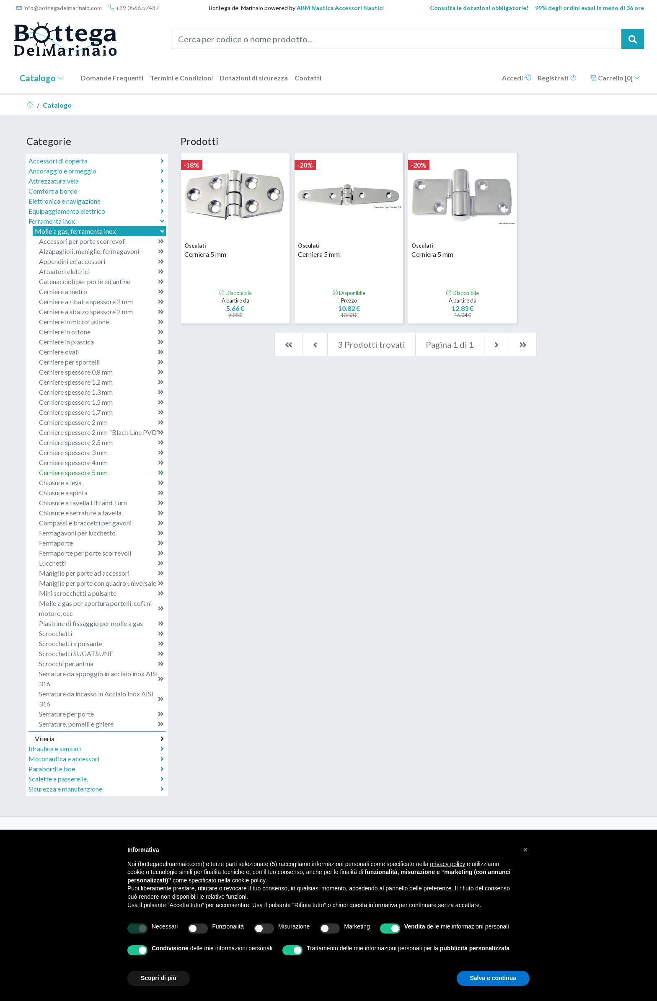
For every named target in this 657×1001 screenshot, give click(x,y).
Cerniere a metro (101, 292)
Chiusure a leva (101, 483)
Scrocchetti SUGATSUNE (101, 654)
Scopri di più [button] (158, 978)
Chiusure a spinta (101, 493)
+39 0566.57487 (134, 7)
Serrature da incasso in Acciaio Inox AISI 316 (101, 699)
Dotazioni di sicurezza (254, 78)
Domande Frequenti (112, 78)
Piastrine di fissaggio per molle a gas (101, 623)
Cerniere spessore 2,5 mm (101, 442)
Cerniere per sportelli (101, 362)
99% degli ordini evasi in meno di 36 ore (589, 7)
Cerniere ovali (101, 352)
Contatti (308, 78)
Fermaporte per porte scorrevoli (101, 553)
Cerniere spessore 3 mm (101, 452)
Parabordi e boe (96, 769)
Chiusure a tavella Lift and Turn (101, 503)
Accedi (516, 78)
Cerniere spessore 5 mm (101, 473)
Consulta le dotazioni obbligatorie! (479, 7)
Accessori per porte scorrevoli (101, 241)
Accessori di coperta (96, 161)
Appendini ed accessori (101, 261)
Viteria (99, 739)
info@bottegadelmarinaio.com (59, 7)
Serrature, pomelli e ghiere (101, 724)
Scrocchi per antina (101, 664)
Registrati (557, 78)
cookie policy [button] (248, 880)
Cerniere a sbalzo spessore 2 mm (101, 312)
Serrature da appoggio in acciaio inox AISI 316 (101, 679)
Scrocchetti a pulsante (101, 644)
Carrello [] (615, 78)
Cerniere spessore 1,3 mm (101, 392)
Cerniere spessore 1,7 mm (101, 412)
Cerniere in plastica (101, 342)
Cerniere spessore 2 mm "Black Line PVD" (101, 432)
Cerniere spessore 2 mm (101, 422)
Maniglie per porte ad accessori (101, 573)
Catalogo (42, 78)
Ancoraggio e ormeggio (96, 171)
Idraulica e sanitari (96, 749)
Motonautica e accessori (96, 759)
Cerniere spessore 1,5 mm (101, 402)
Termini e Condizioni (181, 78)
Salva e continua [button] (493, 978)
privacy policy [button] (447, 864)
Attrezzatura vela (96, 181)
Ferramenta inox (97, 221)
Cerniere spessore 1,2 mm (101, 382)
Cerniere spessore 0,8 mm (101, 372)
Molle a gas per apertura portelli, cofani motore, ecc (101, 608)
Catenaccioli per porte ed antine (101, 282)
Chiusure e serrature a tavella (101, 513)
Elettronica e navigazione (96, 201)
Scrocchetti (101, 634)
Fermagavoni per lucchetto (101, 533)
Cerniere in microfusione (101, 322)
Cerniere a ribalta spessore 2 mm (101, 302)
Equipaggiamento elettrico (96, 211)
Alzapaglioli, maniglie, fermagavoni (101, 251)
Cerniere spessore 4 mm (101, 463)
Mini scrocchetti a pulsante (101, 593)
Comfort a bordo (96, 191)
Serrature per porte (101, 714)
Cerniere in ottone (101, 332)
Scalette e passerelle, (96, 779)
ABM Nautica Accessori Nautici (340, 7)
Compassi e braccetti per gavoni (101, 523)
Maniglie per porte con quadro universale (101, 583)
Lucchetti (101, 563)
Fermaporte (101, 543)
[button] (525, 849)
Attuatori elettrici (101, 271)
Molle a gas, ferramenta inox (100, 231)
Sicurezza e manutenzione (96, 789)
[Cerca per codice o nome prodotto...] (396, 39)
